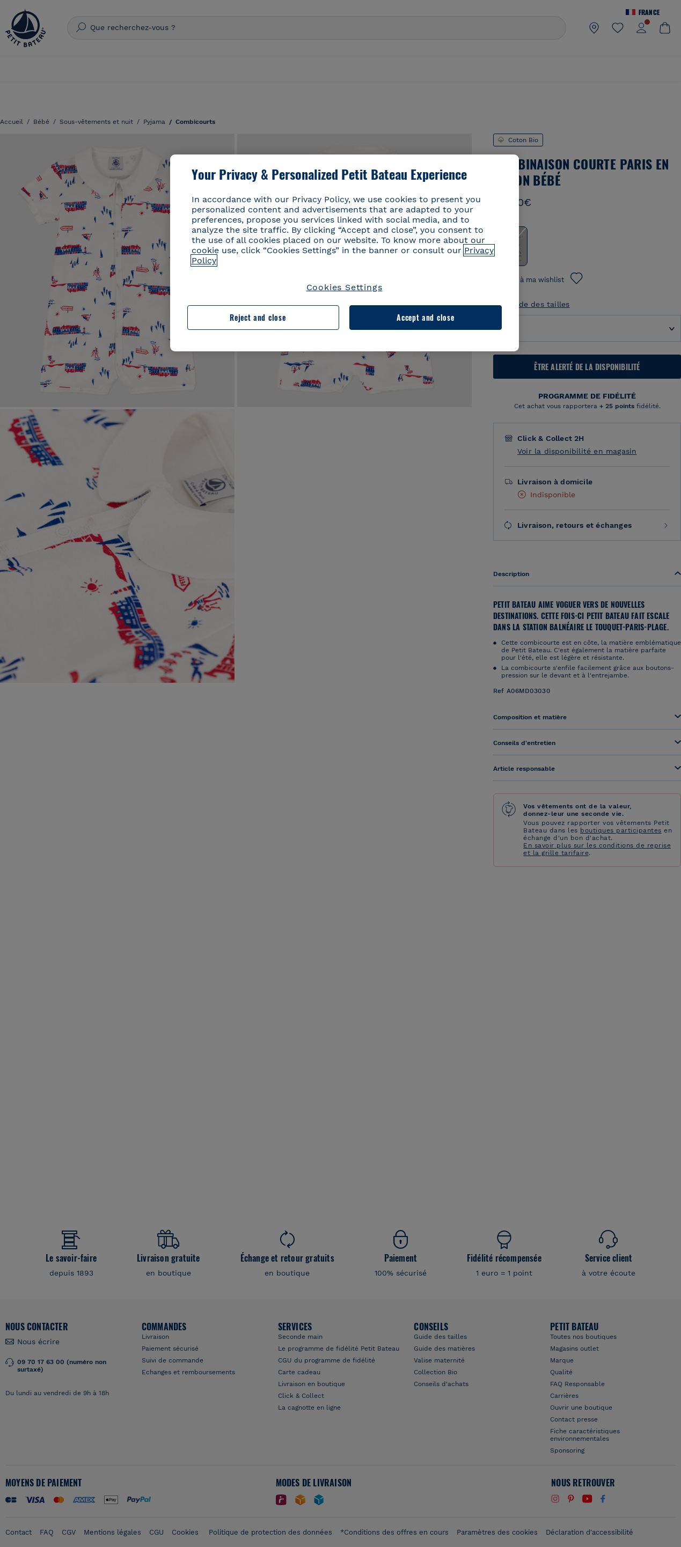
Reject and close (257, 317)
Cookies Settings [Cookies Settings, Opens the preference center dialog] (344, 287)
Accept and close (425, 317)
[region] (344, 252)
